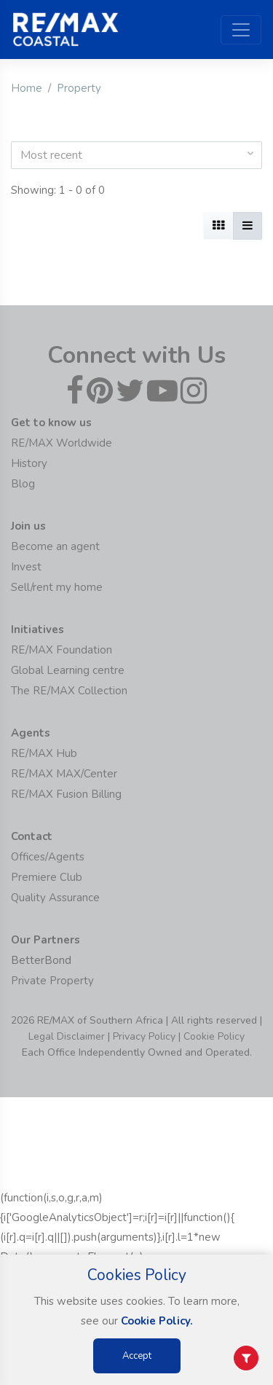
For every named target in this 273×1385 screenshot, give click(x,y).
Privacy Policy (144, 1036)
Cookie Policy (214, 1036)
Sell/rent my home (57, 587)
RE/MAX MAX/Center (64, 773)
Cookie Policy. (157, 1321)
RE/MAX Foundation (61, 650)
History (29, 463)
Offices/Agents (47, 857)
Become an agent (55, 546)
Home (26, 88)
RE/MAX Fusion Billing (66, 794)
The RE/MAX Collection (69, 690)
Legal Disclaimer (66, 1036)
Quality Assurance (55, 897)
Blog (23, 483)
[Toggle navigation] (241, 29)
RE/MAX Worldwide (61, 443)
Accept (136, 1355)
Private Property (52, 980)
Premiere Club (46, 877)
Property (79, 88)
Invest (26, 567)
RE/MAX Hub (44, 753)
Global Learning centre (67, 670)
